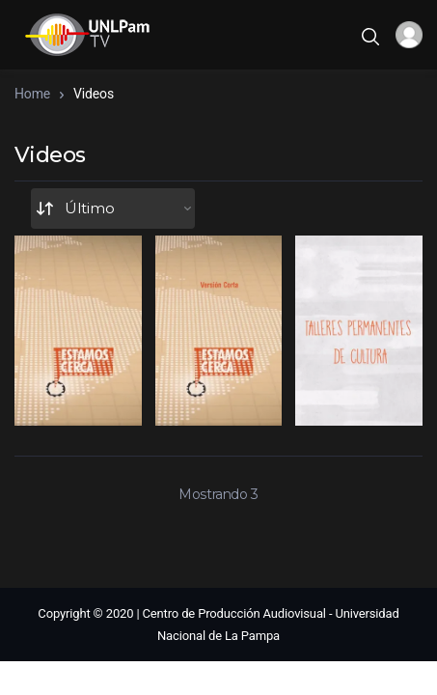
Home (32, 93)
